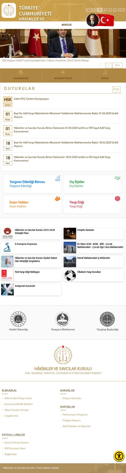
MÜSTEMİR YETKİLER (63, 75)
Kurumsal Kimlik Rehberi (17, 404)
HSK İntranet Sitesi (14, 449)
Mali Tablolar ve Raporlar (75, 426)
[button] (109, 65)
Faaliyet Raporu (70, 421)
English (121, 10)
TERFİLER (105, 75)
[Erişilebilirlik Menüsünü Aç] (119, 456)
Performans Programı (74, 415)
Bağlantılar (9, 454)
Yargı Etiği (95, 202)
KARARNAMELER (21, 75)
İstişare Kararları (70, 398)
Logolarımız (10, 416)
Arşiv (117, 65)
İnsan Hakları (35, 202)
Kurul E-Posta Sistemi (15, 443)
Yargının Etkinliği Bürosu (35, 181)
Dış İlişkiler (95, 181)
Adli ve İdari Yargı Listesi (17, 398)
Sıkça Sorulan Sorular (15, 410)
